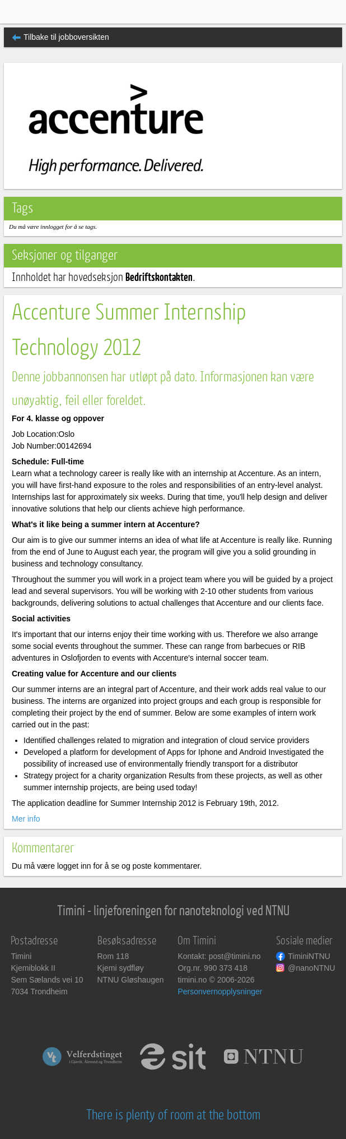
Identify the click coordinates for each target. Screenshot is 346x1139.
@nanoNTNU (311, 967)
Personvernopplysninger (219, 991)
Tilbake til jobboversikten (66, 37)
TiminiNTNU (309, 956)
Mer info (26, 818)
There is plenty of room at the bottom (173, 1115)
